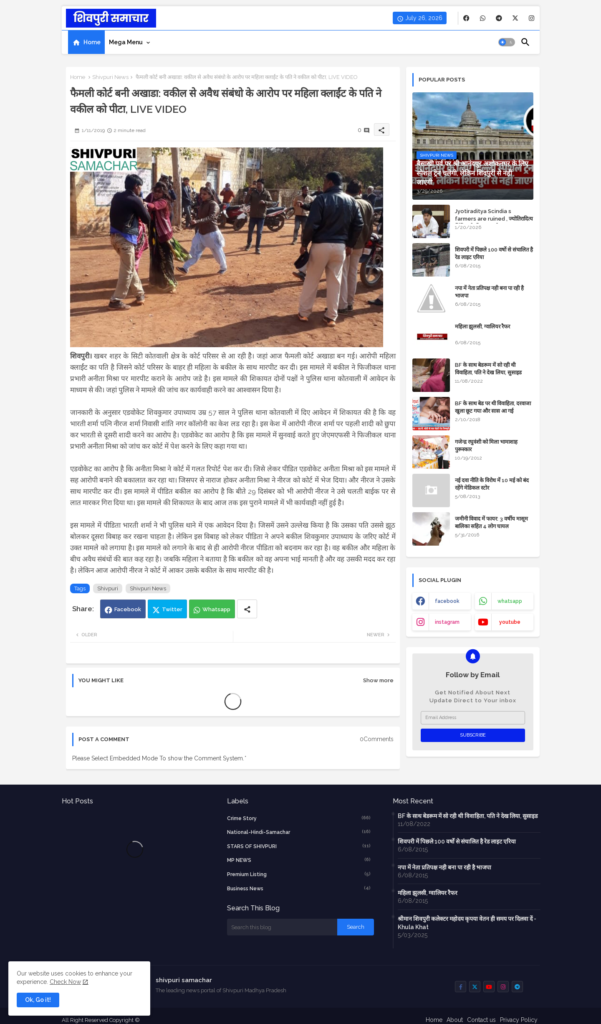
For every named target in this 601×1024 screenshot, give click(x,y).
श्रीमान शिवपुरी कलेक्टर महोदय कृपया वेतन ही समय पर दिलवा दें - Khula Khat (467, 922)
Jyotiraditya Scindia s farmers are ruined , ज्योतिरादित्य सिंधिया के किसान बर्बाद (494, 218)
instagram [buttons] (447, 622)
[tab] (86, 42)
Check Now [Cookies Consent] (65, 981)
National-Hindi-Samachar (299, 831)
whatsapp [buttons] (509, 601)
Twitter (172, 609)
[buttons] (466, 18)
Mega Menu (126, 42)
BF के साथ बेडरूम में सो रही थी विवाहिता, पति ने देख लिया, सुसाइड (488, 369)
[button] (506, 42)
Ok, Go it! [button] (38, 999)
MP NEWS (299, 859)
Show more (378, 680)
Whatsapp (216, 609)
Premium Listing (299, 874)
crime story (299, 818)
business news (299, 888)
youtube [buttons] (509, 622)
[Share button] (247, 609)
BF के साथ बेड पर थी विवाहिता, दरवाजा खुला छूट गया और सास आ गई (493, 407)
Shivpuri (107, 588)
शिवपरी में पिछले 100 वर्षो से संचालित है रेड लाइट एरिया (494, 253)
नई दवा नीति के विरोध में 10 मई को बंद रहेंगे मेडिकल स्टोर (492, 484)
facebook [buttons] (447, 601)
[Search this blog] (282, 927)
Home (92, 42)
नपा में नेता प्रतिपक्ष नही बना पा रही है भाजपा (489, 292)
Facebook (127, 609)
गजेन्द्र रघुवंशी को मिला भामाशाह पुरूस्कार (486, 445)
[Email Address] (473, 717)
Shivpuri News (110, 77)
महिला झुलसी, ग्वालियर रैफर (482, 326)
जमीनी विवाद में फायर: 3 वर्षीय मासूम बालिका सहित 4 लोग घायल (491, 522)
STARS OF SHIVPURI (299, 846)
